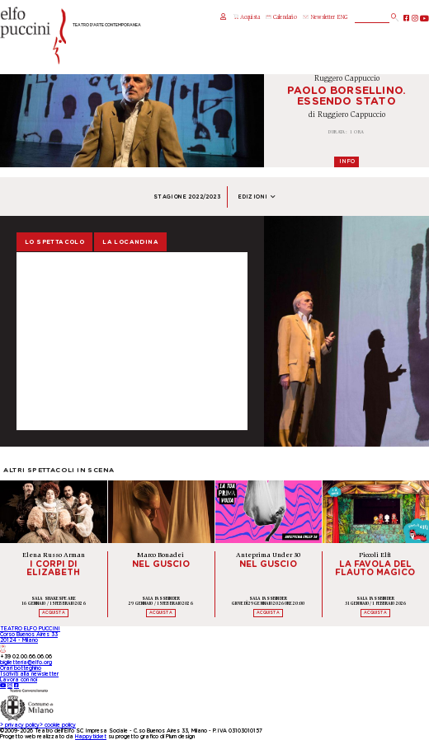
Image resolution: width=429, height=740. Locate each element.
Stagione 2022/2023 (186, 196)
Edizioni (257, 197)
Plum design (180, 736)
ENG (342, 18)
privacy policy (20, 725)
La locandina (130, 242)
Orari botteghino (20, 668)
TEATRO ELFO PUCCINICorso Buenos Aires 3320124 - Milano (30, 639)
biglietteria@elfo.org (26, 662)
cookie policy (58, 725)
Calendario (281, 18)
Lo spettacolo (54, 242)
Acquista (246, 17)
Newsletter (319, 18)
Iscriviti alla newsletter (29, 674)
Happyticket (90, 736)
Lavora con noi (18, 679)
